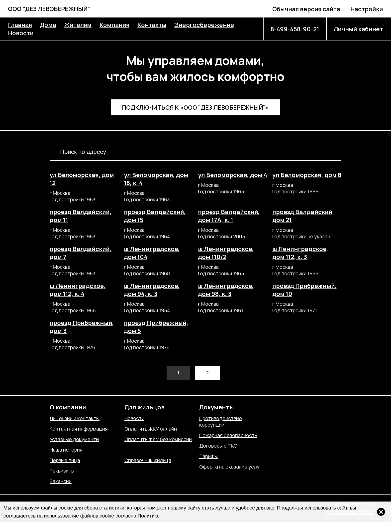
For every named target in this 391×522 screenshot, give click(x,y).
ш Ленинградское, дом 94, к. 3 (152, 289)
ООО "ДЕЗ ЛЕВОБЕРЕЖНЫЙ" (49, 8)
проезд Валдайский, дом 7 (80, 253)
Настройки (366, 9)
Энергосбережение (204, 24)
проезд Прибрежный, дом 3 (82, 326)
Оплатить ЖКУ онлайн (150, 429)
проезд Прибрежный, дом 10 (304, 289)
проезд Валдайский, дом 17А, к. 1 (229, 216)
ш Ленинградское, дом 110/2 (226, 253)
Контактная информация (79, 429)
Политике (149, 516)
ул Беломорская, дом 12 (82, 179)
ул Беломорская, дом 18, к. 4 (156, 179)
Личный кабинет (358, 29)
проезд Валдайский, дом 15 (155, 216)
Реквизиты (62, 471)
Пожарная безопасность (228, 435)
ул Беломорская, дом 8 (306, 175)
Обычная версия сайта (306, 9)
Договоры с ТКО (218, 446)
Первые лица (65, 460)
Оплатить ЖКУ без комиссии (158, 439)
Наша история (66, 450)
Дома (48, 24)
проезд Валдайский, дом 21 (303, 216)
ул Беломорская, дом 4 (232, 175)
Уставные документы (74, 439)
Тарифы (208, 456)
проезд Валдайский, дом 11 (80, 216)
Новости (21, 33)
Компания (114, 24)
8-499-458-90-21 (295, 29)
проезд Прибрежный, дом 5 (156, 326)
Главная (20, 24)
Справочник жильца (147, 460)
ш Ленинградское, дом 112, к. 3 (300, 253)
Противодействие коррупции (220, 421)
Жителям (78, 24)
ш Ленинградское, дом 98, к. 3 (226, 289)
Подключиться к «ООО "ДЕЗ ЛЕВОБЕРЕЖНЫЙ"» (195, 107)
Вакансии (61, 481)
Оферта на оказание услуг (230, 467)
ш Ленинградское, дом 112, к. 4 (77, 289)
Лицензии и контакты (74, 418)
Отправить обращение (151, 450)
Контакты (151, 24)
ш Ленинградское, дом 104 (152, 253)
